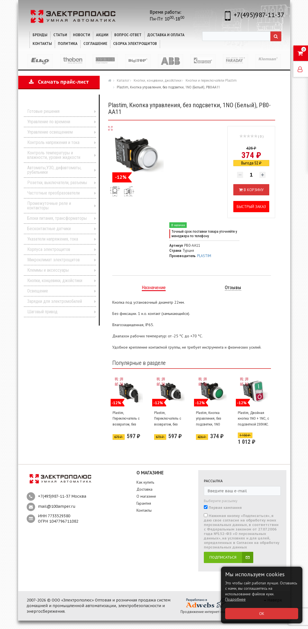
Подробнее (235, 599)
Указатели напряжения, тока (52, 239)
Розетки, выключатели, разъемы (57, 182)
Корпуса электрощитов (48, 249)
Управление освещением (50, 132)
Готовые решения (43, 111)
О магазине (146, 496)
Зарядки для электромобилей (54, 301)
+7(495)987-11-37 (259, 14)
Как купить (145, 482)
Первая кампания (225, 508)
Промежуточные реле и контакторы (49, 206)
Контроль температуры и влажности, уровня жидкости (53, 155)
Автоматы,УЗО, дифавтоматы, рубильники (54, 170)
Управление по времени (48, 121)
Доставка (144, 489)
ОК (261, 613)
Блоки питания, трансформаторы (57, 218)
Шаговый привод (42, 311)
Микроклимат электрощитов (53, 259)
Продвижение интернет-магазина (208, 611)
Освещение (37, 291)
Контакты (144, 510)
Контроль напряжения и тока (53, 142)
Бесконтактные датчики (49, 228)
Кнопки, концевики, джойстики (54, 280)
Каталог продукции (55, 102)
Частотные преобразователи (53, 193)
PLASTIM (204, 255)
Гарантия (143, 503)
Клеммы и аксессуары (48, 270)
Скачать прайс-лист (59, 82)
